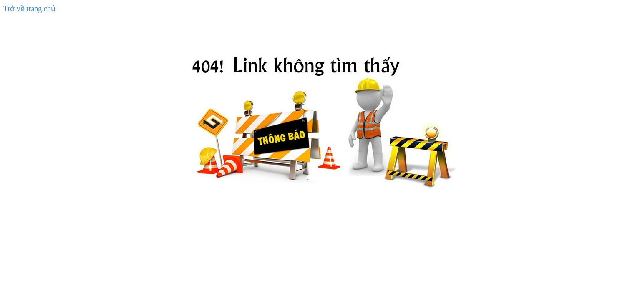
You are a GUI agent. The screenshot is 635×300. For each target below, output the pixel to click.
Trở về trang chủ (29, 9)
